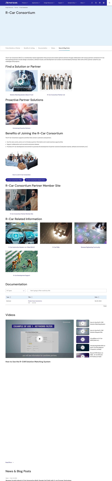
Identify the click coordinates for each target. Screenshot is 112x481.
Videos (53, 48)
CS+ (57, 429)
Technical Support (78, 426)
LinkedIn (21, 444)
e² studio (58, 426)
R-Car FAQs (56, 247)
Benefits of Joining (29, 48)
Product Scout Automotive (35, 301)
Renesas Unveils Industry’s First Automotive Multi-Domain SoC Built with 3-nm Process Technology (38, 383)
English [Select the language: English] (93, 426)
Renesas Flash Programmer (62, 432)
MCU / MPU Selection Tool (62, 434)
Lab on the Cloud (60, 446)
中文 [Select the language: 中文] (92, 429)
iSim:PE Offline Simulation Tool (63, 437)
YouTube (7, 444)
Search (109, 3)
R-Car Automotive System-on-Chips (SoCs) (22, 247)
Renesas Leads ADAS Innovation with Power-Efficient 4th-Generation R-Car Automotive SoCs (37, 390)
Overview (40, 426)
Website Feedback (102, 456)
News (39, 434)
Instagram (18, 444)
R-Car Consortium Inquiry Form (35, 180)
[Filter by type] (16, 290)
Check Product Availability (80, 432)
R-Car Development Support (21, 275)
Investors (40, 432)
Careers (40, 429)
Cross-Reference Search (62, 448)
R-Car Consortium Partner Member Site (21, 214)
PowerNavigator (60, 443)
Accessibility (87, 456)
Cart (96, 2)
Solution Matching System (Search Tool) (21, 95)
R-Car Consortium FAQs (14, 180)
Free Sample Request (79, 429)
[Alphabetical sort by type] (8, 297)
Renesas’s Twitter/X (10, 444)
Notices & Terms (71, 456)
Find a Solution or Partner (13, 48)
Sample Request (99, 2)
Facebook (14, 444)
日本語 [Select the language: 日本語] (93, 432)
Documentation (42, 48)
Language (103, 2)
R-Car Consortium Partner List (56, 95)
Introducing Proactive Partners (21, 128)
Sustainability (41, 437)
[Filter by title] (67, 290)
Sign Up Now (11, 434)
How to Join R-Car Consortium (22, 175)
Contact (40, 439)
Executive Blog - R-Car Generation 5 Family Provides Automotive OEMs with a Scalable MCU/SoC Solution (41, 397)
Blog (39, 442)
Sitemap (94, 456)
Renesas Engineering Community (90, 247)
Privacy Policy (79, 456)
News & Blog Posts (64, 48)
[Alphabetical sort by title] (30, 297)
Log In (92, 2)
